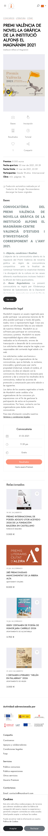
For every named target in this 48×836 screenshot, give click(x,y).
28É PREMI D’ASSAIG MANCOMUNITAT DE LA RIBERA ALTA (22, 575)
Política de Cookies (10, 821)
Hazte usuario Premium (24, 467)
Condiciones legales (13, 749)
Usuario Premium (11, 780)
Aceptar (13, 828)
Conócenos (8, 740)
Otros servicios (10, 775)
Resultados (24, 462)
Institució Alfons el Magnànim (15, 49)
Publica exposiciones (13, 771)
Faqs (5, 753)
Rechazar (34, 828)
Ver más (10, 299)
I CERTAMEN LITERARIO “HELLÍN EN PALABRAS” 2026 (22, 677)
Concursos (8, 18)
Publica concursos (11, 767)
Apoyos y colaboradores (14, 744)
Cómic (30, 18)
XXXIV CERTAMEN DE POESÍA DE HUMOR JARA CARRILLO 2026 (22, 627)
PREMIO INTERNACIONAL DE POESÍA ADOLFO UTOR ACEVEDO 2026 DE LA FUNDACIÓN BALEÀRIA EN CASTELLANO (23, 521)
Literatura (20, 18)
